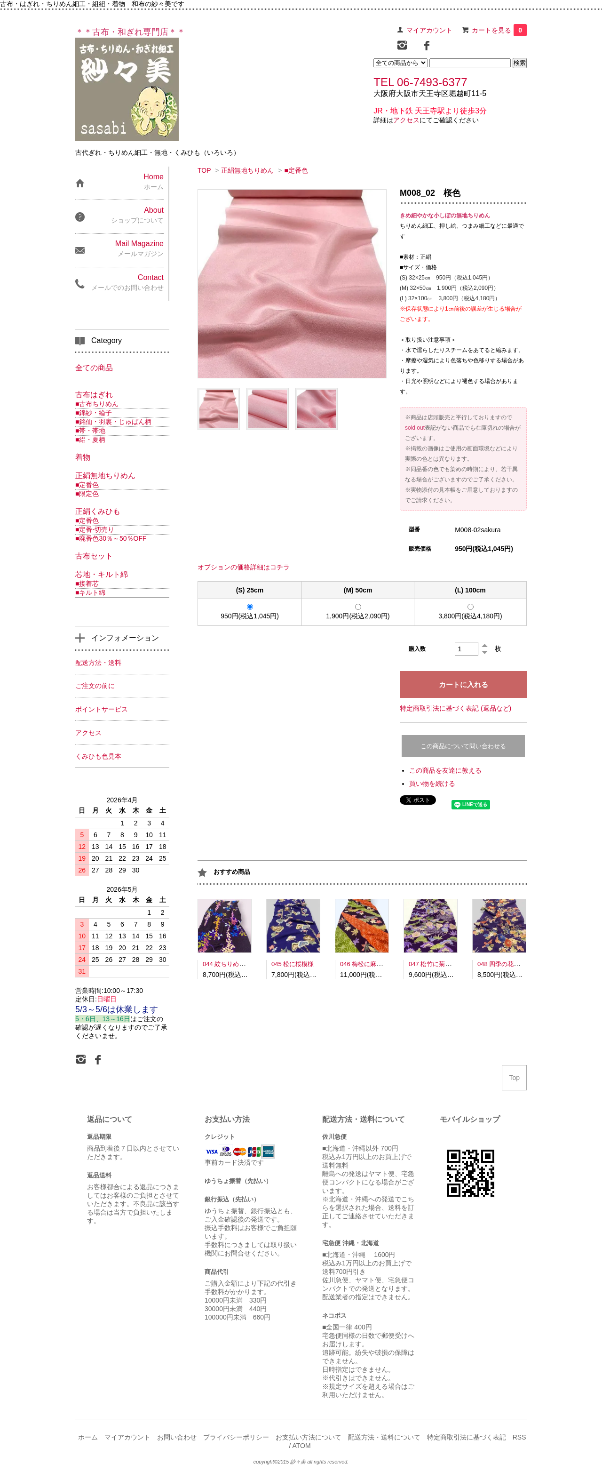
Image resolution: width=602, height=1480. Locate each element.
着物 (82, 457)
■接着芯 (87, 583)
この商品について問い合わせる (463, 746)
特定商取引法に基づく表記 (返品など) (455, 708)
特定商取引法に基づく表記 (466, 1437)
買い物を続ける (432, 783)
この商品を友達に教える (445, 770)
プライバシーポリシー (236, 1437)
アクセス (406, 120)
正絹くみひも (97, 511)
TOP (204, 170)
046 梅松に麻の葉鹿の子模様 (379, 964)
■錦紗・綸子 (93, 412)
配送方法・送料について (384, 1437)
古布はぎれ (94, 395)
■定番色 (296, 170)
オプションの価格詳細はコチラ (244, 567)
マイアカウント (429, 30)
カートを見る (499, 30)
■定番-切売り (94, 529)
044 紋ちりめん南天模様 (236, 964)
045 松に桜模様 (292, 964)
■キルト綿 (90, 592)
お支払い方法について (308, 1437)
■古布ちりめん (97, 404)
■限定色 (87, 493)
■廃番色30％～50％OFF (111, 538)
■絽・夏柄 (90, 439)
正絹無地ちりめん (247, 170)
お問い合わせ (177, 1437)
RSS (519, 1437)
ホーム (88, 1437)
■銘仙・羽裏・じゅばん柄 (113, 421)
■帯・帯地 (90, 430)
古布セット (94, 556)
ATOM (301, 1445)
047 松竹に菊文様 (433, 964)
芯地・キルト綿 (101, 574)
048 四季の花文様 (501, 964)
